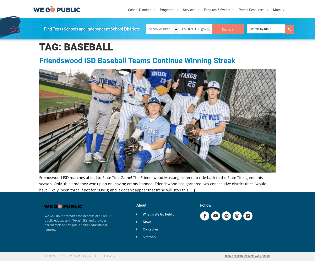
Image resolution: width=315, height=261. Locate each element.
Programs (169, 10)
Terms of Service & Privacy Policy (247, 256)
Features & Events (219, 10)
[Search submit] (289, 28)
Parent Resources (254, 10)
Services (191, 10)
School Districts (142, 10)
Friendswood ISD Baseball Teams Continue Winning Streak (137, 60)
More (279, 10)
